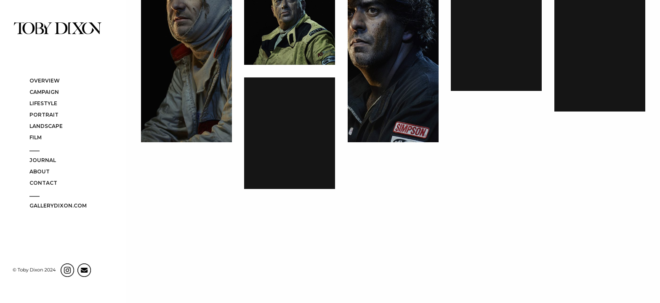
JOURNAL (42, 160)
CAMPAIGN (44, 92)
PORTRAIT (44, 115)
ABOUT (39, 172)
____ (34, 149)
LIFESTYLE (43, 103)
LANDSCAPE (46, 126)
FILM (35, 138)
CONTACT (43, 183)
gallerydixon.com (58, 206)
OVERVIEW (44, 81)
